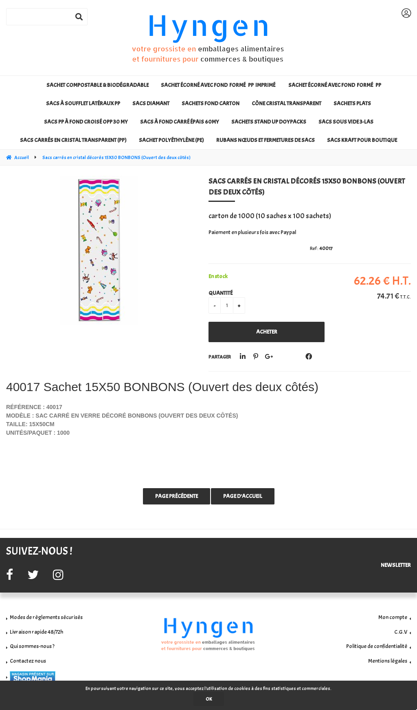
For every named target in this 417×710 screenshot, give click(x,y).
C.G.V (400, 631)
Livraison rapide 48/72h (36, 631)
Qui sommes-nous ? (32, 646)
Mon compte (392, 617)
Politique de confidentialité (376, 646)
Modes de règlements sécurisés (46, 617)
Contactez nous (28, 660)
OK (209, 699)
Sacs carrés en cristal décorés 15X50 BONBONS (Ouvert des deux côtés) (306, 187)
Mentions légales (387, 660)
